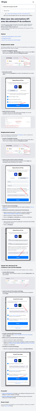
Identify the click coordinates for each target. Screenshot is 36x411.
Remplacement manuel (6, 38)
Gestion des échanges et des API (9, 6)
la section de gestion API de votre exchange (22, 334)
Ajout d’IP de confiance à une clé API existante (11, 40)
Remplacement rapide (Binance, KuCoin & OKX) (11, 36)
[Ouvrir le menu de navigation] (33, 2)
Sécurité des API (26, 13)
